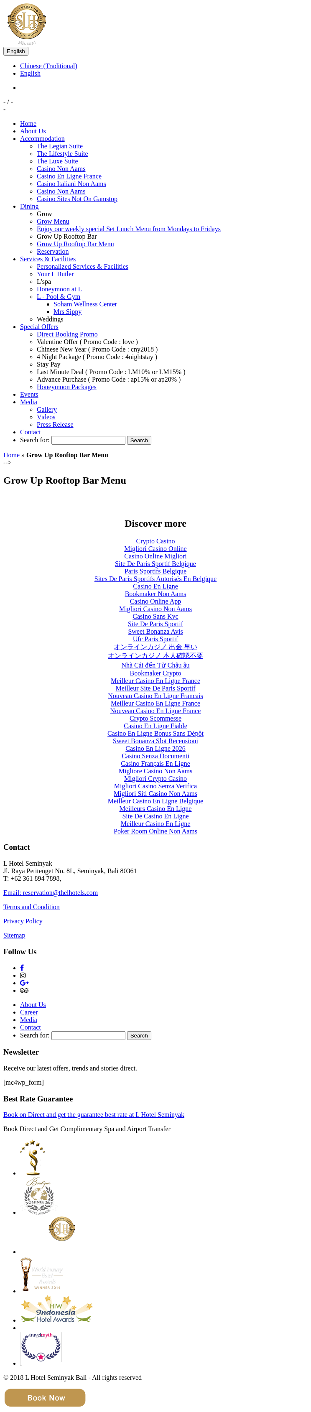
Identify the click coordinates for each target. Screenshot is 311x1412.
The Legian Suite (60, 146)
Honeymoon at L (59, 289)
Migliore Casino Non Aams (155, 771)
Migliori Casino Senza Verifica (155, 786)
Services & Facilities (48, 259)
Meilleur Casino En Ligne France (155, 680)
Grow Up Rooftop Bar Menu (75, 243)
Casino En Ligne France (69, 176)
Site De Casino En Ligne (155, 816)
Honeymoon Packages (67, 386)
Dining (29, 206)
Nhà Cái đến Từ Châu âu (155, 665)
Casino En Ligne (155, 586)
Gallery (47, 409)
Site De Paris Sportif (155, 623)
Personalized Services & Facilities (82, 266)
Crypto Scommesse (155, 718)
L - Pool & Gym (58, 296)
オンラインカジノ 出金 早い (155, 646)
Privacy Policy (23, 921)
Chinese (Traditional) (48, 65)
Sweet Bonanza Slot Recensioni (155, 740)
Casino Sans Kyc (155, 616)
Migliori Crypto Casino (155, 778)
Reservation (53, 251)
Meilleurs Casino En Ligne (156, 808)
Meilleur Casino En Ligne (156, 823)
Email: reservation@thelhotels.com (50, 892)
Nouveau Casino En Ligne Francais (155, 695)
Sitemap (14, 935)
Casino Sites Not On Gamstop (77, 198)
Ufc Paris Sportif (155, 638)
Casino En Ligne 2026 (155, 748)
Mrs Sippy (68, 311)
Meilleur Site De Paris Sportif (155, 688)
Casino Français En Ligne (155, 763)
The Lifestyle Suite (62, 153)
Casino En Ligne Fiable (155, 725)
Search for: (35, 439)
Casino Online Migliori (155, 556)
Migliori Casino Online (155, 548)
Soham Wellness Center (85, 304)
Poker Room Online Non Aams (155, 831)
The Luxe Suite (57, 161)
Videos (46, 417)
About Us (33, 131)
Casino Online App (155, 601)
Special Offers (39, 326)
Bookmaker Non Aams (155, 593)
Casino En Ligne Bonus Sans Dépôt (155, 733)
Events (29, 394)
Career (29, 1012)
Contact (30, 432)
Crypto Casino (155, 541)
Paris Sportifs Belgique (155, 571)
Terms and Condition (31, 906)
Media (28, 401)
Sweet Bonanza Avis (155, 631)
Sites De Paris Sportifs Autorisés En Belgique (155, 578)
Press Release (55, 424)
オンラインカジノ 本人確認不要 (155, 655)
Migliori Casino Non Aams (155, 608)
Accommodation (42, 138)
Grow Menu (53, 221)
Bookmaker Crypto (155, 673)
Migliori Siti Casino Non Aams (155, 793)
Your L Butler (55, 274)
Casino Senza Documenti (155, 756)
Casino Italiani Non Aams (71, 183)
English (16, 51)
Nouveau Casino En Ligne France (155, 710)
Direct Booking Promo (67, 334)
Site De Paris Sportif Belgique (155, 563)
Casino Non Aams (61, 168)
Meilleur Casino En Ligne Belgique (155, 801)
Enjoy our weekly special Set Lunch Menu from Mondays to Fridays (129, 228)
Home (28, 123)
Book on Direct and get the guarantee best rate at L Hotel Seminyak (93, 1114)
